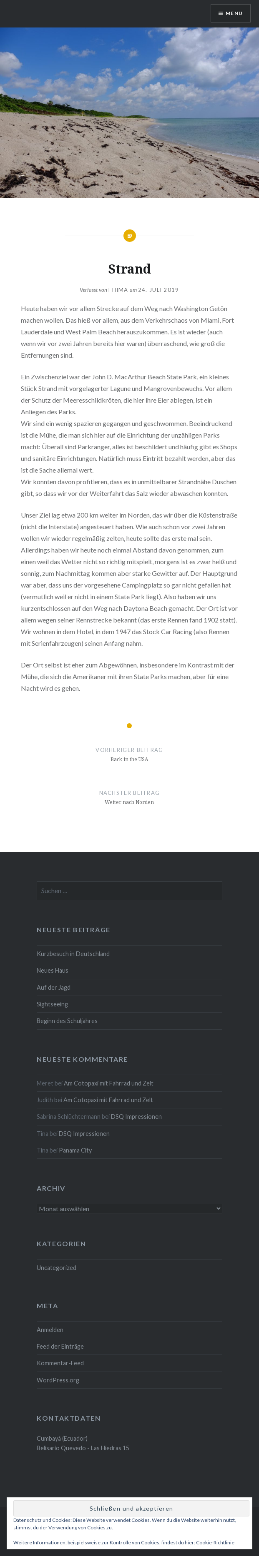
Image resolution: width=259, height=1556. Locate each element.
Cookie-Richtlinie (215, 1542)
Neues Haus (52, 970)
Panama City (75, 1150)
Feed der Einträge (60, 1346)
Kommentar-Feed (60, 1363)
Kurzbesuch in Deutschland (73, 953)
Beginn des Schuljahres (67, 1020)
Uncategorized (56, 1267)
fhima (118, 289)
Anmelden (50, 1329)
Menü (234, 13)
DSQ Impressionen (136, 1116)
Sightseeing (52, 1004)
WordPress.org (58, 1380)
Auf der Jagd (53, 987)
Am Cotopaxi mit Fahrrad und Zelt (108, 1083)
